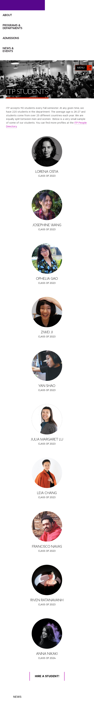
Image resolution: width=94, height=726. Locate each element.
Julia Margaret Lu (47, 439)
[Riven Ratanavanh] (47, 580)
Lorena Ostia (46, 171)
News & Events (8, 50)
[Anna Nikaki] (47, 633)
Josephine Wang (47, 225)
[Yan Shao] (47, 365)
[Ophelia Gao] (47, 258)
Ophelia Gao (47, 278)
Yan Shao (46, 386)
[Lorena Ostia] (47, 151)
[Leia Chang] (47, 473)
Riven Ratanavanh (47, 600)
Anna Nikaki (47, 654)
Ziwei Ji (47, 332)
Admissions (11, 38)
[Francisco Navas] (47, 526)
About (7, 15)
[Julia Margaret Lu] (47, 419)
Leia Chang (47, 493)
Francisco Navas (47, 546)
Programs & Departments (12, 27)
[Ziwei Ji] (47, 312)
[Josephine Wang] (47, 205)
